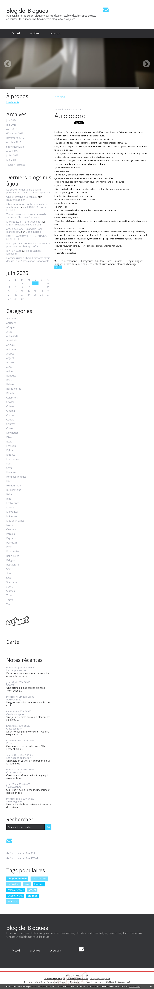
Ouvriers (11, 529)
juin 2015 (11, 159)
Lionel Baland (33, 231)
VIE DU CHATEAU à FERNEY (26, 208)
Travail (10, 599)
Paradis (10, 534)
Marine (10, 507)
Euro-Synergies (42, 192)
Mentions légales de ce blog (57, 982)
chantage (131, 264)
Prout (9, 743)
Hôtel (9, 481)
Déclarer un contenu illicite (34, 982)
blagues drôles (15, 895)
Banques (11, 375)
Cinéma (10, 410)
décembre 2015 (14, 133)
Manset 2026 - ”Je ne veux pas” (23, 221)
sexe (26, 884)
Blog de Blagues (27, 10)
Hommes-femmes (16, 476)
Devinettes (12, 432)
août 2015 (12, 151)
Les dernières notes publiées (77, 979)
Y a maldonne (14, 787)
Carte (12, 641)
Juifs (8, 498)
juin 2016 (11, 120)
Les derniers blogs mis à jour (54, 979)
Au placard (70, 115)
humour (38, 884)
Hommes (11, 472)
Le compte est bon (16, 670)
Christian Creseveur (29, 217)
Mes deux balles (15, 520)
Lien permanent (65, 261)
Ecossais (11, 446)
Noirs (9, 525)
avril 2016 (11, 129)
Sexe (9, 578)
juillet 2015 (12, 155)
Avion (9, 371)
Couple (10, 419)
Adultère (11, 323)
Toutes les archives (15, 165)
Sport (9, 586)
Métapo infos (30, 246)
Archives (35, 33)
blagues (32, 895)
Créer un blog (71, 975)
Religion (10, 560)
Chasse (10, 402)
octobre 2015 (13, 142)
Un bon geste (14, 801)
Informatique (13, 490)
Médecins (11, 516)
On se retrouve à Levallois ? (21, 196)
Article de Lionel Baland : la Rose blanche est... (24, 230)
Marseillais (12, 512)
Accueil (16, 33)
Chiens (10, 406)
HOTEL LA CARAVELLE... (19, 236)
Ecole (9, 441)
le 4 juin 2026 (13, 250)
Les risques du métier (18, 757)
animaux (12, 901)
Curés (9, 428)
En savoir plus (134, 986)
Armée (10, 362)
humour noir (39, 878)
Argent (10, 358)
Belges (10, 384)
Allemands (12, 336)
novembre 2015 (15, 137)
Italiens (10, 494)
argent (32, 890)
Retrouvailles (13, 699)
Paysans (11, 538)
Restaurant (12, 564)
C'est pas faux (14, 728)
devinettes (13, 884)
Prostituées (12, 551)
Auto (9, 367)
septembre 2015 (15, 146)
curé (104, 264)
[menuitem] (15, 33)
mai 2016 (11, 124)
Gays (9, 468)
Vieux (9, 604)
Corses (10, 415)
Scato (9, 573)
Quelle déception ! (16, 714)
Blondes (10, 393)
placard (121, 264)
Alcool (9, 331)
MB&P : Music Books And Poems (24, 224)
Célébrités (12, 397)
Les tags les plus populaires (100, 979)
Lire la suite (12, 102)
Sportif (10, 685)
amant (112, 264)
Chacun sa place (15, 772)
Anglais (10, 345)
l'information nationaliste (35, 261)
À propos (55, 33)
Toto (9, 595)
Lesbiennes (12, 503)
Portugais (11, 542)
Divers (10, 437)
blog (127, 982)
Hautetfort (84, 975)
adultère (87, 264)
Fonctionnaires (14, 459)
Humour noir (13, 485)
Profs (9, 547)
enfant (97, 264)
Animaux (11, 349)
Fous (9, 463)
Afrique (10, 327)
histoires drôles (16, 890)
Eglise (9, 450)
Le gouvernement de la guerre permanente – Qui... (23, 191)
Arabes (10, 353)
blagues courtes (17, 878)
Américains (12, 340)
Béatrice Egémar (15, 199)
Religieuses (12, 556)
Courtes (10, 424)
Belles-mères (13, 388)
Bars (9, 380)
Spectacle (11, 582)
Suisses (10, 591)
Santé (9, 569)
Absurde (11, 318)
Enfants (10, 454)
